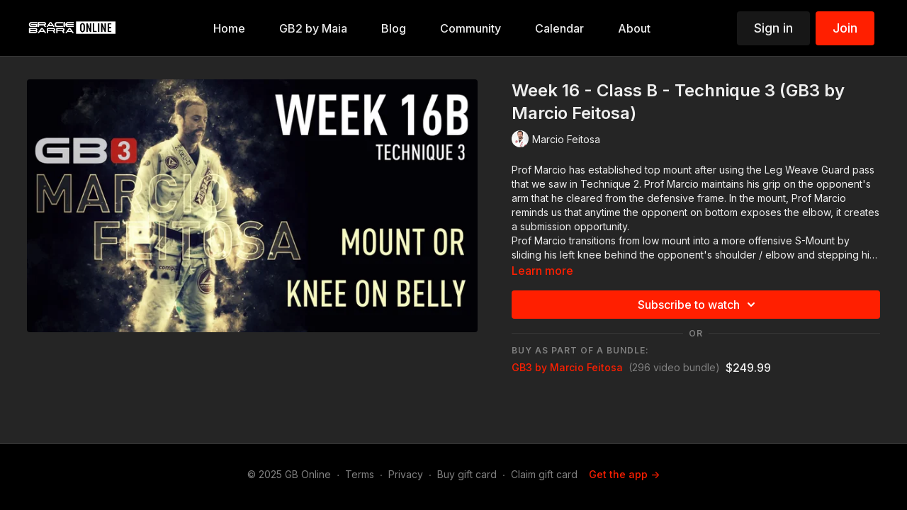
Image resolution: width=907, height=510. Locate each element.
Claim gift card (544, 474)
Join (845, 28)
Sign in (773, 28)
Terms (359, 474)
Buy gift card (467, 474)
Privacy (405, 474)
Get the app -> (624, 474)
